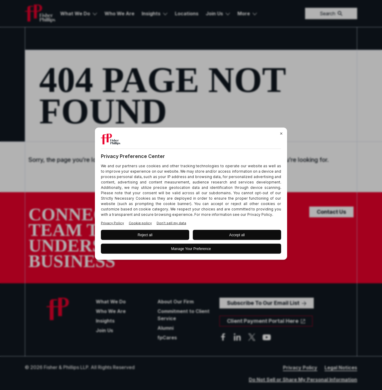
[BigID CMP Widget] (191, 195)
